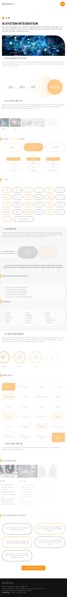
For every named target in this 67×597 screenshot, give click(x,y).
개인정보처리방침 (6, 592)
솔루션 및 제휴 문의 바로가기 (33, 568)
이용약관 (13, 592)
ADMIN (30, 590)
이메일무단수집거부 (21, 592)
